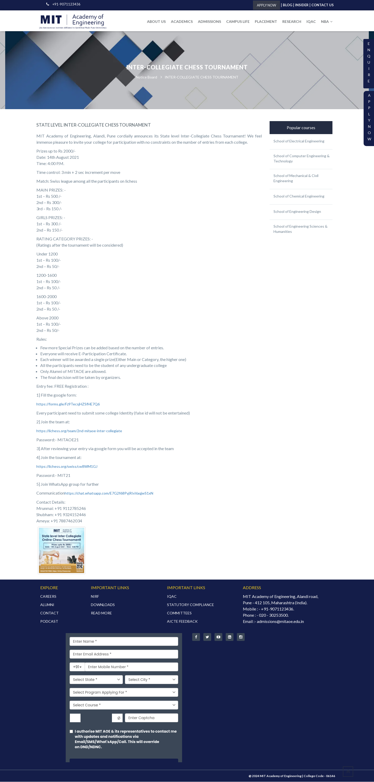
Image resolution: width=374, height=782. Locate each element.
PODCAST (49, 621)
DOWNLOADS (103, 605)
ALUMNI (47, 605)
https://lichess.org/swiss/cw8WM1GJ (66, 466)
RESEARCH (291, 21)
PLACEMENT (266, 21)
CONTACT (49, 613)
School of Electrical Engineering (298, 141)
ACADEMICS (182, 21)
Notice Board (146, 77)
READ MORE (101, 613)
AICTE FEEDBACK (182, 621)
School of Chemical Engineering (298, 196)
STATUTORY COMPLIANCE (190, 605)
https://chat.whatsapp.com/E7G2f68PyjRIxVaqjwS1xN (109, 493)
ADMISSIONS (209, 21)
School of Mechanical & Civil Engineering (295, 178)
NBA (326, 21)
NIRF (95, 596)
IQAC (311, 21)
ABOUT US (156, 21)
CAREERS (48, 596)
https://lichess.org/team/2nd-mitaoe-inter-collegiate (79, 431)
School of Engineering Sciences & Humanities (300, 229)
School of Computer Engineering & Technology (301, 158)
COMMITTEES (179, 613)
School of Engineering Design (297, 211)
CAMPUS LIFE (238, 21)
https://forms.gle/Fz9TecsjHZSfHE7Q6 (68, 404)
